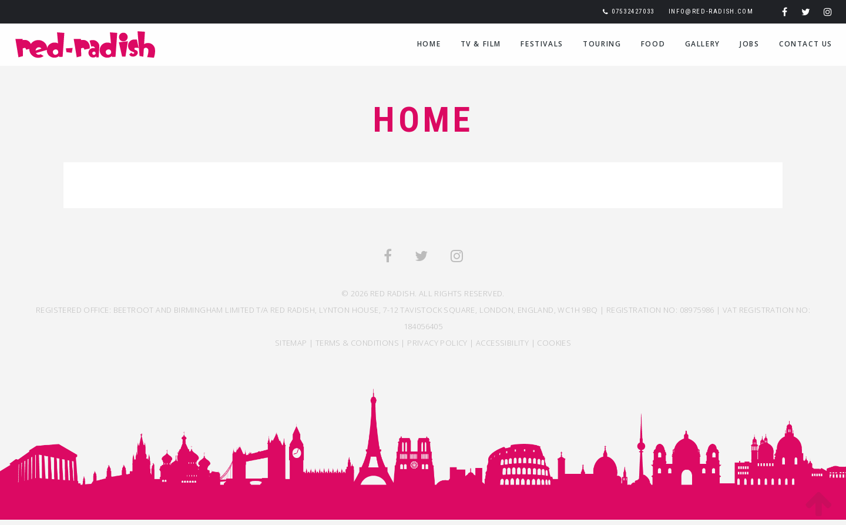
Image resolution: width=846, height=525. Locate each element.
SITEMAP (291, 342)
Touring (602, 44)
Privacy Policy (437, 342)
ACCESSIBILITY (502, 342)
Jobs (749, 44)
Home (429, 44)
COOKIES (554, 342)
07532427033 (633, 11)
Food (653, 44)
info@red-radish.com (711, 11)
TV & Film (481, 44)
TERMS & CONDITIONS (357, 342)
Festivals (542, 44)
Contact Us (805, 44)
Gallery (702, 44)
